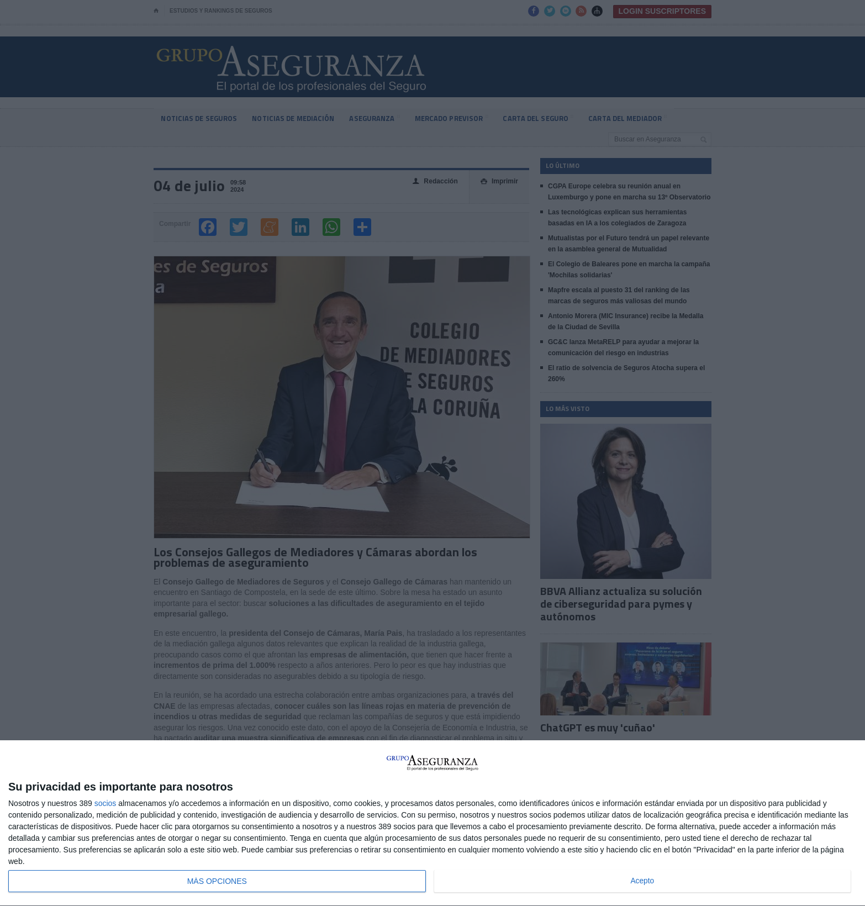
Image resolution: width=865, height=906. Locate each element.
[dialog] (432, 823)
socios (105, 803)
